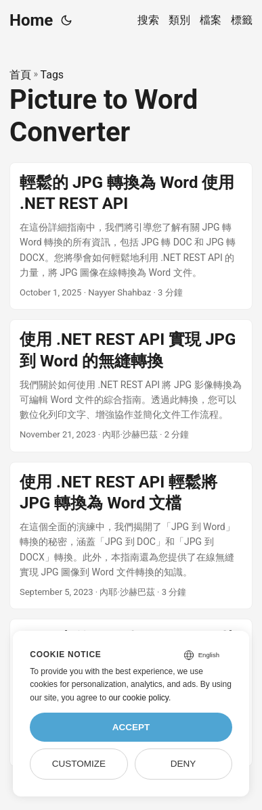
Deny (183, 764)
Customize (79, 764)
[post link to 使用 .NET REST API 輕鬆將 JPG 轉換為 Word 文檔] (131, 535)
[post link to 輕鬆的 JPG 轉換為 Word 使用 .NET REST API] (131, 236)
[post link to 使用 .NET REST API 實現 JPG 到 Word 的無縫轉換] (131, 385)
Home (31, 20)
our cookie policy (138, 697)
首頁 (20, 74)
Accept (131, 727)
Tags (52, 74)
